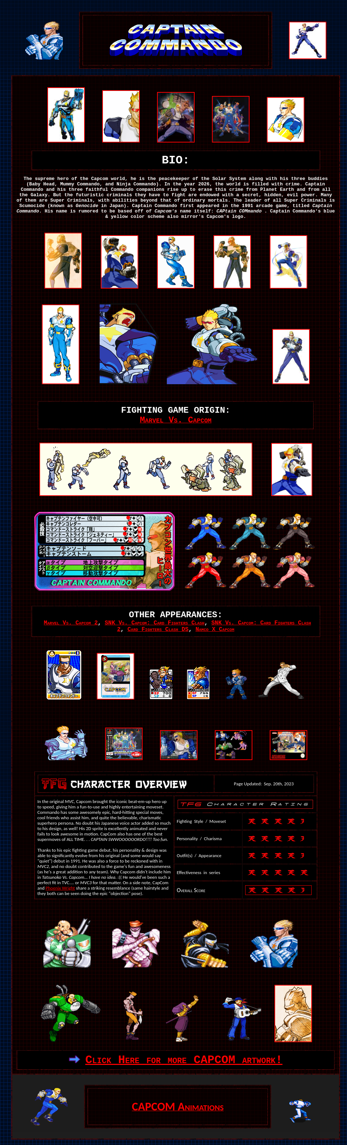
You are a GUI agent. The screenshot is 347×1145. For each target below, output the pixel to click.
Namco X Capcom (214, 629)
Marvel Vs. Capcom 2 (70, 623)
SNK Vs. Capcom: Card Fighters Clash (154, 623)
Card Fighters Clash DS (157, 629)
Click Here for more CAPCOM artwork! (183, 1060)
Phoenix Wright (60, 888)
